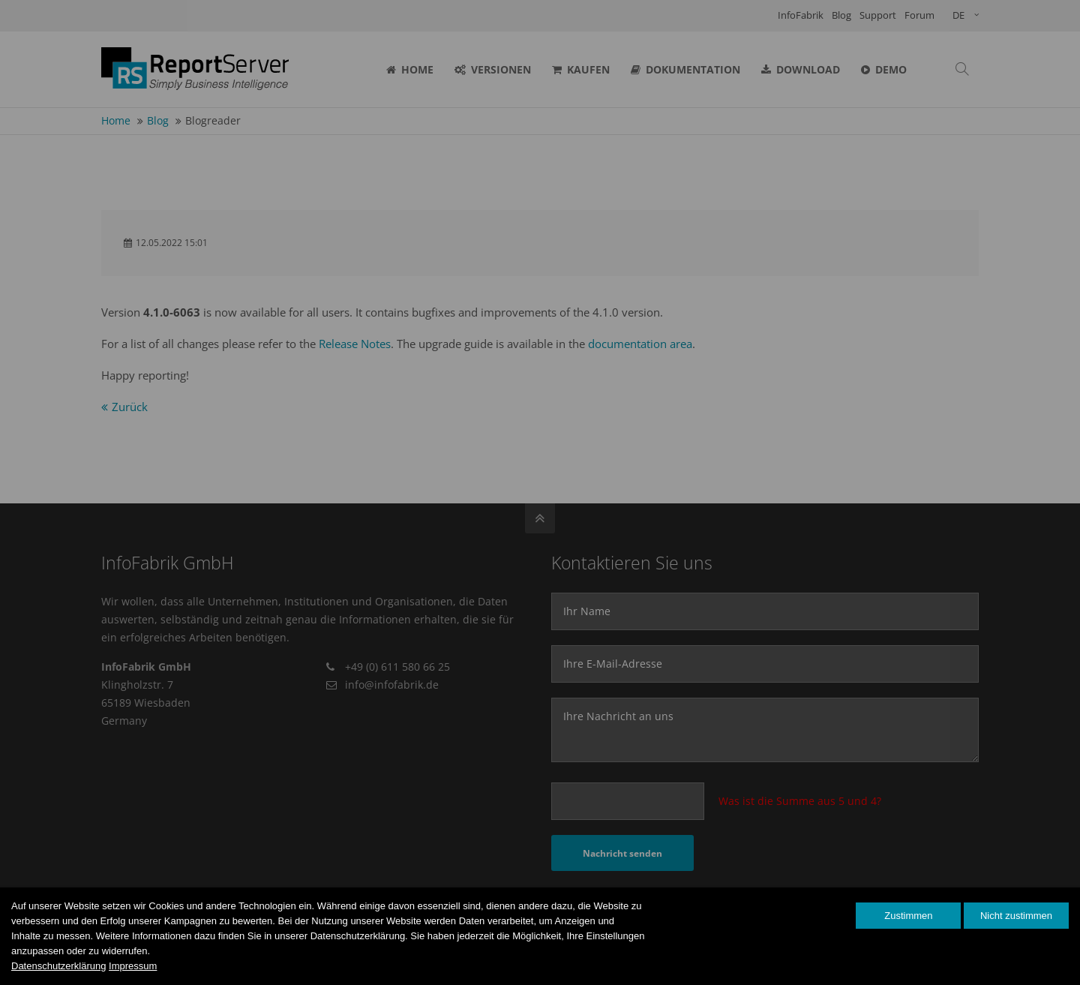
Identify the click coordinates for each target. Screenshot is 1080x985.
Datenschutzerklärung (58, 965)
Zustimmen (908, 915)
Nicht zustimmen (1016, 915)
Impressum (133, 965)
